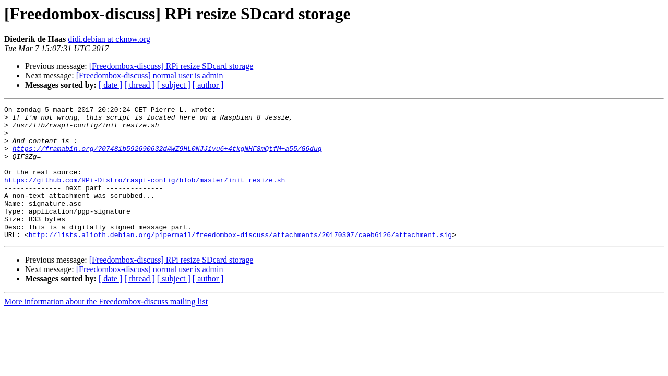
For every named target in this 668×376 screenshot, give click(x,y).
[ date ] (110, 84)
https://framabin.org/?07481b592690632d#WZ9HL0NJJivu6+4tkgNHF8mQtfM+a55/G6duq (167, 157)
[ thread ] (139, 84)
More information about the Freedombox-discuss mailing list (106, 328)
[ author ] (208, 84)
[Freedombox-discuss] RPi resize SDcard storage (171, 66)
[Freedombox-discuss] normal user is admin (149, 75)
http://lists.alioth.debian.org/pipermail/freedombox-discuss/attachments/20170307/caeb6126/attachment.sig (240, 261)
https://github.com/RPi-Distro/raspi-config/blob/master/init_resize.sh (144, 195)
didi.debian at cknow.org (109, 38)
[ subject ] (173, 84)
